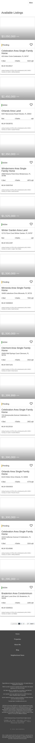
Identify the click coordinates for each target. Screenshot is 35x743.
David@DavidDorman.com (21, 701)
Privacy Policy (23, 720)
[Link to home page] (3, 3)
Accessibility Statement (14, 721)
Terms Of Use (9, 720)
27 (28, 623)
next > (32, 623)
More (31, 3)
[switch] (31, 43)
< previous (14, 623)
